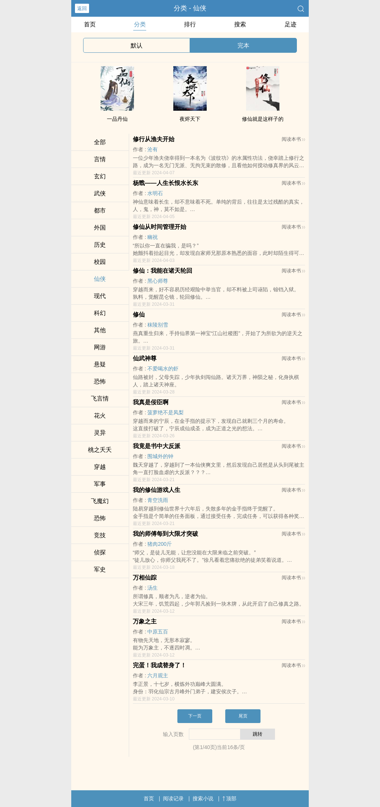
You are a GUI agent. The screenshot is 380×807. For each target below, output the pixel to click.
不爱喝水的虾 (162, 369)
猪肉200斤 (159, 544)
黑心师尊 (157, 281)
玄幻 (100, 176)
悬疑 (100, 364)
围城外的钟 (160, 456)
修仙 (139, 314)
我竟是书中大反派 (156, 446)
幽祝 (152, 237)
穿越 (100, 467)
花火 (100, 415)
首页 (90, 24)
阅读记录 (173, 798)
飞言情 (100, 398)
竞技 (100, 535)
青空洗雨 (157, 500)
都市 (100, 210)
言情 (100, 159)
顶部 (229, 798)
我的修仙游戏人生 (156, 490)
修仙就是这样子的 (263, 119)
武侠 (100, 193)
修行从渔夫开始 (153, 139)
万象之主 (145, 621)
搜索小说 (203, 798)
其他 (100, 330)
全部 (100, 142)
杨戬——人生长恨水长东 (165, 183)
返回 (82, 8)
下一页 (195, 716)
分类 (140, 24)
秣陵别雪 (157, 325)
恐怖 (100, 381)
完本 (243, 45)
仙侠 (100, 279)
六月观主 (157, 675)
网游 (100, 347)
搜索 (240, 24)
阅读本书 (293, 139)
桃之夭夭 (100, 450)
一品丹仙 (117, 119)
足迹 (291, 24)
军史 (100, 569)
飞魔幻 (100, 501)
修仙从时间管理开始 (159, 227)
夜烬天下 (190, 119)
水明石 (155, 193)
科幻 (100, 313)
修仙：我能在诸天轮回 (162, 271)
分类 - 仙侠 (190, 8)
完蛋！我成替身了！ (159, 665)
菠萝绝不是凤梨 (165, 412)
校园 (100, 262)
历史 (100, 245)
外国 (100, 227)
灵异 (100, 433)
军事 (100, 484)
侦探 (100, 552)
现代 (100, 296)
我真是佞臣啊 (150, 402)
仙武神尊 (145, 358)
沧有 (152, 149)
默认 (136, 45)
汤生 (152, 588)
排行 (190, 24)
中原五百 (157, 632)
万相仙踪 (145, 577)
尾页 (243, 716)
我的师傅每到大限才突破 (165, 534)
